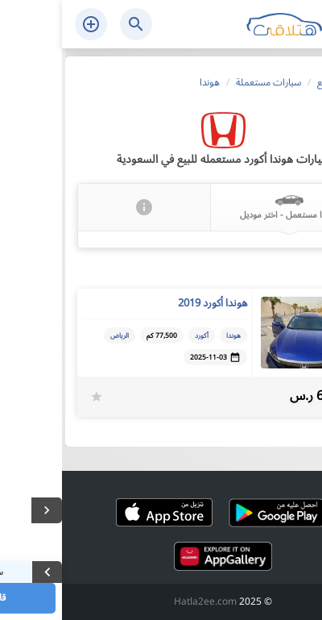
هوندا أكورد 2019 (150, 303)
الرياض (57, 335)
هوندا (171, 335)
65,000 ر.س (261, 396)
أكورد (140, 335)
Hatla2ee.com (143, 602)
